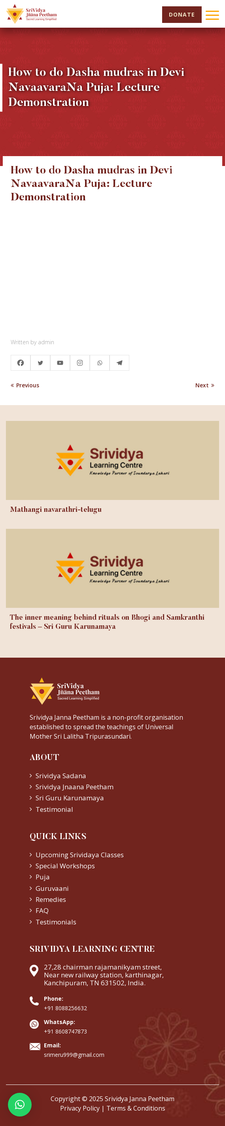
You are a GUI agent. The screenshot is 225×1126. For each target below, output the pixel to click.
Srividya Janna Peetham (139, 1098)
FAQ (42, 910)
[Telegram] (119, 363)
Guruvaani (52, 888)
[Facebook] (20, 363)
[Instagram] (80, 363)
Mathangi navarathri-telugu (56, 510)
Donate (182, 14)
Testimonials (56, 921)
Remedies (51, 899)
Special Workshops (65, 865)
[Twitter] (40, 363)
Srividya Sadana (61, 775)
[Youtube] (60, 363)
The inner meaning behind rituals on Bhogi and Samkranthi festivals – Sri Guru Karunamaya (107, 623)
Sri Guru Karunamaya (70, 797)
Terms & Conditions (135, 1108)
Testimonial (54, 809)
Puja (43, 876)
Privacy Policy (80, 1108)
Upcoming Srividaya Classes (80, 854)
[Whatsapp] (100, 363)
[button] (20, 1105)
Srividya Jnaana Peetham (74, 786)
